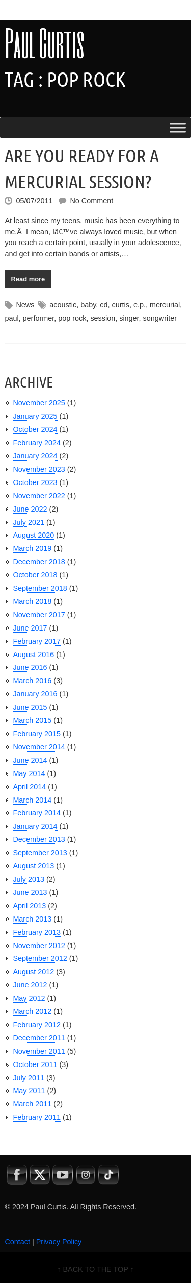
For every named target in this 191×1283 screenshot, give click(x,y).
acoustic (62, 305)
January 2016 (35, 694)
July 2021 (28, 522)
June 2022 (30, 509)
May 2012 (29, 998)
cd (103, 305)
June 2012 (30, 985)
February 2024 (37, 443)
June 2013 (30, 892)
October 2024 (35, 429)
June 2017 (30, 628)
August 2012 (33, 971)
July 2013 (28, 879)
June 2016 (30, 667)
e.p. (139, 305)
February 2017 (37, 641)
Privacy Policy (59, 1242)
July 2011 (28, 1078)
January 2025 (35, 416)
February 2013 (37, 932)
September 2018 (40, 588)
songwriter (160, 318)
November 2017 (39, 615)
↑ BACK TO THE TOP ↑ (95, 1269)
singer (129, 318)
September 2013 (40, 853)
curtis (120, 305)
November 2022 (39, 496)
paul (11, 318)
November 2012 (39, 945)
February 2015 (37, 734)
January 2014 (35, 826)
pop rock (72, 318)
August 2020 (33, 535)
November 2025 (39, 403)
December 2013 (39, 839)
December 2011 (39, 1038)
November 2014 (39, 747)
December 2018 (39, 562)
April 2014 (29, 787)
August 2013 (33, 866)
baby (88, 305)
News (25, 305)
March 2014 (32, 800)
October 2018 (35, 575)
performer (38, 318)
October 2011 (35, 1064)
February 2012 (37, 1025)
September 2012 (40, 958)
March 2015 (32, 720)
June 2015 (30, 707)
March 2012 (32, 1011)
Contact (17, 1242)
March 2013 (32, 919)
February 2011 (37, 1117)
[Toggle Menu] (178, 128)
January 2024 (35, 456)
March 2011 (32, 1104)
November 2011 (39, 1051)
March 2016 (32, 680)
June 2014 (30, 760)
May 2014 (29, 773)
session (102, 318)
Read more (28, 279)
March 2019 (32, 548)
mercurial (165, 305)
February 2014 (37, 813)
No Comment (91, 201)
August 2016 (33, 654)
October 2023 (35, 482)
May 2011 (29, 1090)
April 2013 (29, 906)
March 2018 (32, 601)
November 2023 (39, 469)
